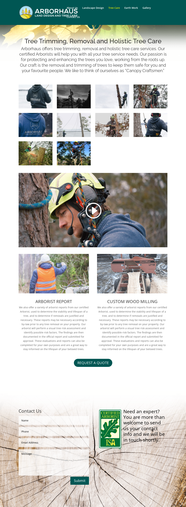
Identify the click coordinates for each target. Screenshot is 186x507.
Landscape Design (93, 8)
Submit (79, 480)
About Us (72, 8)
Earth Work (131, 8)
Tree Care (114, 8)
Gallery (146, 8)
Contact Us (73, 17)
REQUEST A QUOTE (93, 362)
